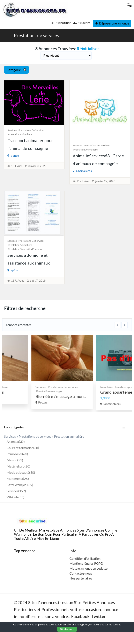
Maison (15, 460)
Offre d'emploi (20, 485)
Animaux (16, 441)
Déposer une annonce (112, 23)
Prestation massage (86, 391)
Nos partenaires (80, 578)
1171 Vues (82, 181)
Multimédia (18, 478)
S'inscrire (81, 23)
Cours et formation (23, 448)
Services (12, 130)
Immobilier (17, 454)
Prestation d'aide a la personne (25, 249)
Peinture (39, 387)
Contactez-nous (80, 573)
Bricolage (26, 387)
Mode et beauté (21, 472)
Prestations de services (36, 35)
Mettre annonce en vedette (88, 568)
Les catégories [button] (14, 427)
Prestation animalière (20, 134)
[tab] (67, 427)
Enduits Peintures (24, 391)
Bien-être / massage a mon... (98, 396)
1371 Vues (17, 280)
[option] (34, 369)
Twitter (98, 616)
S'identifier (61, 23)
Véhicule (15, 497)
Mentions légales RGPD (86, 563)
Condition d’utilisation (84, 558)
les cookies (115, 624)
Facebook (80, 616)
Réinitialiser (88, 48)
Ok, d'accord (67, 629)
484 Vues (16, 166)
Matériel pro (18, 466)
